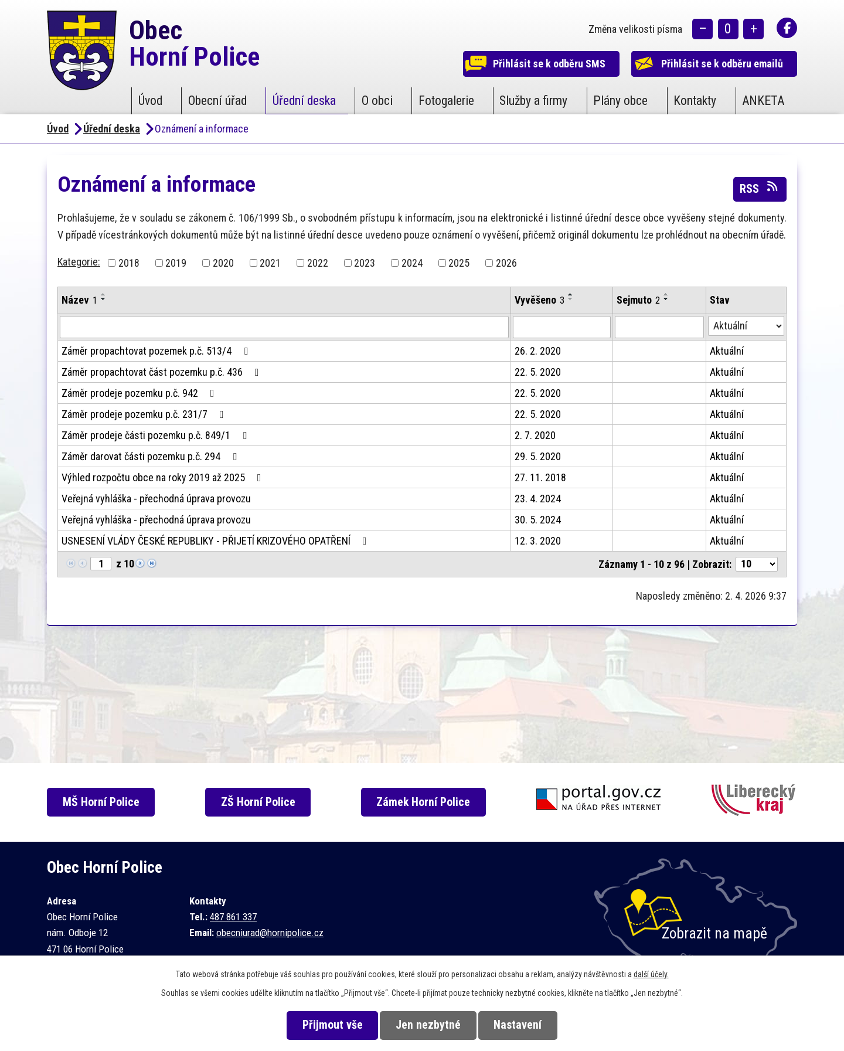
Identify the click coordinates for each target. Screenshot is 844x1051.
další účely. (651, 974)
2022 (317, 263)
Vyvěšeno (539, 300)
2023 (364, 263)
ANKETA (763, 100)
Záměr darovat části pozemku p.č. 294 (151, 456)
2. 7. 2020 (535, 435)
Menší (702, 29)
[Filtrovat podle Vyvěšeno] (562, 327)
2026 (506, 263)
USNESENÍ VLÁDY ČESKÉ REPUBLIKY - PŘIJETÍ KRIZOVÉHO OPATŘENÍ (217, 541)
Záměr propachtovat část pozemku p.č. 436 (163, 372)
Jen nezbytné (428, 1025)
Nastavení (521, 1025)
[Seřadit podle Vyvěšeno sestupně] (570, 299)
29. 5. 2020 (538, 456)
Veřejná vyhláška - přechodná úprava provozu (156, 498)
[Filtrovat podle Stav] (746, 326)
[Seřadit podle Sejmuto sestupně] (666, 299)
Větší (753, 29)
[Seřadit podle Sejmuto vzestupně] (666, 294)
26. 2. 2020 (538, 351)
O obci (377, 100)
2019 (175, 263)
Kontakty (694, 100)
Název (79, 300)
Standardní (728, 29)
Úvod (150, 100)
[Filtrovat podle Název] (284, 327)
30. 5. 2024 (538, 519)
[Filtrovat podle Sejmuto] (659, 327)
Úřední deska (304, 100)
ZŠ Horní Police (260, 802)
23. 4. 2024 (538, 498)
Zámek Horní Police (427, 802)
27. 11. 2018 (540, 477)
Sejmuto (638, 300)
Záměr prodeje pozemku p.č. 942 (140, 393)
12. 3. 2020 (538, 541)
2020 (223, 263)
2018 (128, 263)
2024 (412, 263)
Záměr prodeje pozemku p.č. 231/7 (145, 414)
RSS (760, 188)
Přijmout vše (329, 1025)
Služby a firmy (533, 100)
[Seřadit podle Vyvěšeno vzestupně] (570, 294)
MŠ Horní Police (102, 802)
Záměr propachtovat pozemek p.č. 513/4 (157, 351)
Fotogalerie (446, 100)
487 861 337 (233, 917)
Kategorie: (78, 262)
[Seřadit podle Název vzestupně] (103, 294)
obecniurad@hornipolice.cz (270, 932)
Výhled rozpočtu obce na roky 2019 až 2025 (164, 477)
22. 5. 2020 (538, 372)
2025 (458, 263)
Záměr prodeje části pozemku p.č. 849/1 (156, 435)
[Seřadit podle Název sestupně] (103, 299)
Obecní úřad (217, 100)
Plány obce (620, 100)
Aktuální (727, 351)
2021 (270, 263)
